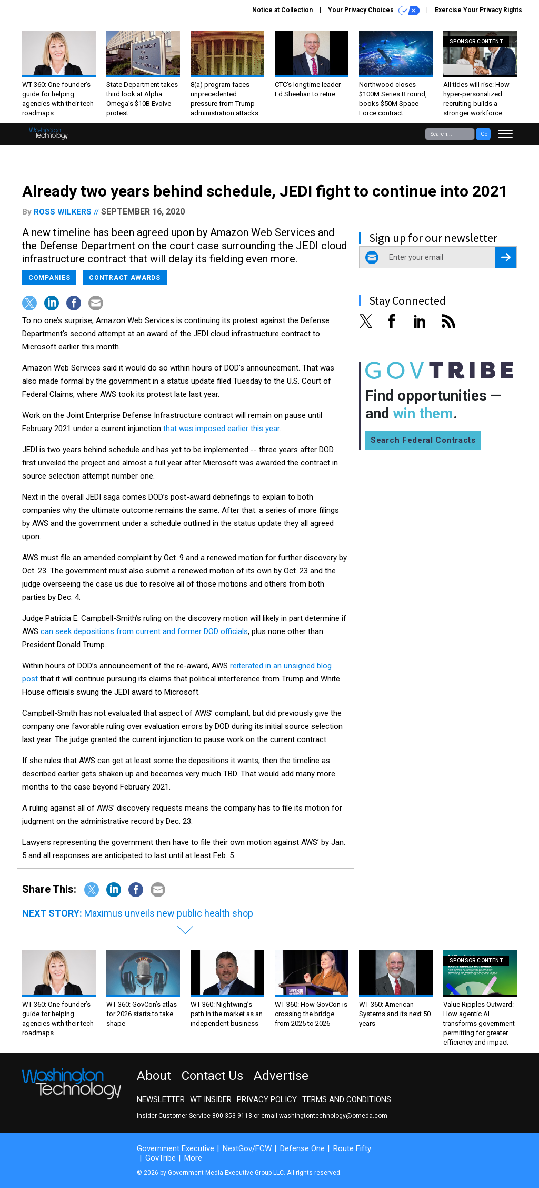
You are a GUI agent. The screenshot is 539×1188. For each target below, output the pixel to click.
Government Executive (175, 1148)
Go (484, 134)
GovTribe (160, 1158)
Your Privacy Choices (374, 10)
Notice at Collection (282, 10)
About (154, 1075)
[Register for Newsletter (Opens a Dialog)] (505, 257)
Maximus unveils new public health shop (168, 913)
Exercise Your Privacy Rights (478, 10)
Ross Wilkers (63, 212)
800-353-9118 (232, 1115)
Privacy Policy (267, 1099)
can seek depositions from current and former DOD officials (144, 631)
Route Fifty (352, 1148)
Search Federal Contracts (423, 440)
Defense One (302, 1148)
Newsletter (161, 1099)
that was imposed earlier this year (221, 428)
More (193, 1158)
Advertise (281, 1075)
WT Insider (211, 1099)
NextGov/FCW (247, 1148)
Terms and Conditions (346, 1099)
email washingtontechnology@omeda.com (324, 1115)
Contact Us (212, 1075)
